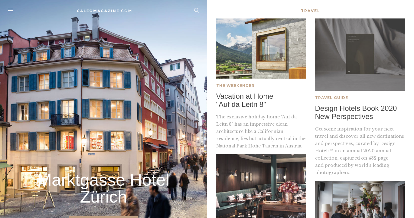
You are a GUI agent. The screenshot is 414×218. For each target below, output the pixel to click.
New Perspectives (344, 118)
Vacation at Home (244, 97)
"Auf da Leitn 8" (241, 105)
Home (104, 10)
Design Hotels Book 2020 (356, 109)
